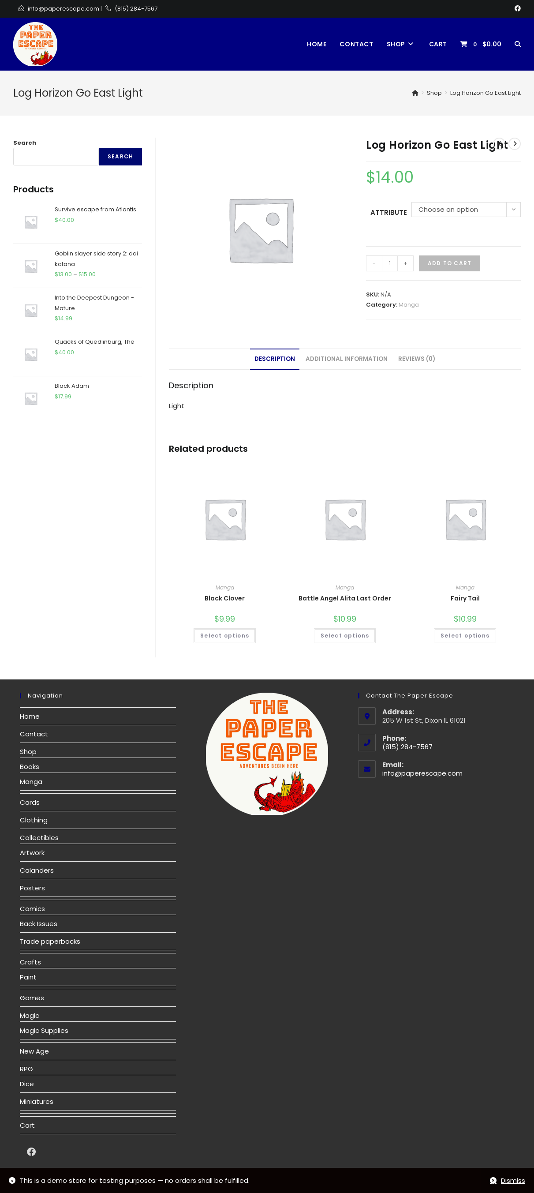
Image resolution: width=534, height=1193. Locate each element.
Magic (29, 1015)
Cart (27, 1125)
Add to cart (449, 263)
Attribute (388, 212)
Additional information (347, 359)
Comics (32, 908)
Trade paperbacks (50, 941)
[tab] (274, 359)
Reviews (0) (416, 359)
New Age (34, 1051)
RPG (26, 1068)
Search (24, 143)
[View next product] (514, 144)
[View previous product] (499, 144)
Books (29, 766)
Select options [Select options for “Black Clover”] (224, 635)
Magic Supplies (44, 1030)
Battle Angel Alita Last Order (345, 598)
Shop (28, 751)
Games (32, 997)
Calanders (37, 870)
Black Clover (225, 598)
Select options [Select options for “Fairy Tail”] (465, 635)
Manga (409, 304)
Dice (27, 1083)
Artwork (32, 852)
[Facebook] (516, 8)
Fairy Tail (465, 598)
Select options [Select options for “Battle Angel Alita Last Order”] (345, 635)
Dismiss (513, 1180)
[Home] (415, 93)
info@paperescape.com (63, 8)
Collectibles (39, 837)
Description (274, 359)
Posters (32, 888)
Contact (34, 734)
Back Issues (38, 923)
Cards (30, 802)
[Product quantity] (390, 263)
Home (30, 716)
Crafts (30, 962)
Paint (28, 977)
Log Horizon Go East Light (485, 93)
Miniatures (36, 1101)
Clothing (34, 820)
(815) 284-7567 (136, 8)
